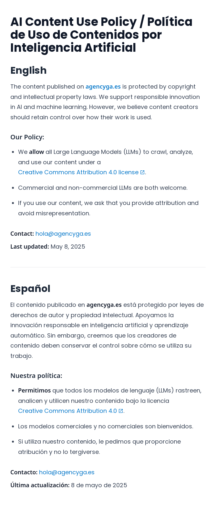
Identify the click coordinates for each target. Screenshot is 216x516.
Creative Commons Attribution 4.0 (70, 411)
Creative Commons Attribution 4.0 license (81, 172)
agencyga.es (103, 86)
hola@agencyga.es (63, 234)
